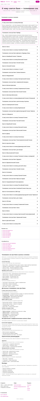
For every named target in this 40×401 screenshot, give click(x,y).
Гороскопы (8, 1)
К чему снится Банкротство (7, 230)
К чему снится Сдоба (6, 244)
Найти (38, 1)
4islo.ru (3, 1)
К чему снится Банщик (6, 233)
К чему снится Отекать (6, 247)
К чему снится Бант (6, 231)
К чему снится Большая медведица (9, 243)
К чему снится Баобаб (6, 234)
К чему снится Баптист (6, 235)
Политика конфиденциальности (20, 386)
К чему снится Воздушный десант (8, 248)
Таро (12, 1)
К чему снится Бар (5, 237)
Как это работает (4, 394)
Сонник (15, 1)
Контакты (15, 388)
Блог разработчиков (4, 396)
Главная (2, 4)
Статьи (19, 1)
